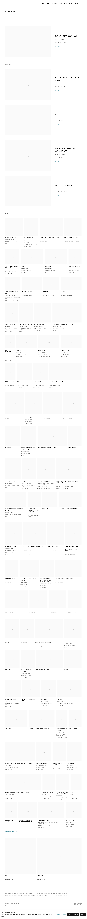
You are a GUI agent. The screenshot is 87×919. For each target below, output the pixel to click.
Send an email (80, 904)
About (60, 3)
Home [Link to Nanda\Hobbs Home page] (42, 3)
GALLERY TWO (57, 18)
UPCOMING (72, 18)
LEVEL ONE (65, 18)
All (43, 18)
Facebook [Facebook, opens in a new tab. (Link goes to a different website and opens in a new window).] (75, 904)
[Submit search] (81, 3)
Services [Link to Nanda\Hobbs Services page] (71, 3)
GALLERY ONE (48, 18)
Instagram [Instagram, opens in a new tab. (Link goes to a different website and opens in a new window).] (78, 904)
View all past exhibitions (12, 831)
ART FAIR (79, 18)
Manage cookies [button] (18, 910)
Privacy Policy (9, 910)
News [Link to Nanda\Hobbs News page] (65, 3)
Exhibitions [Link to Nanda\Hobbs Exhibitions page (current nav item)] (54, 3)
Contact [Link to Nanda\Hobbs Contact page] (77, 3)
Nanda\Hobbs (10, 3)
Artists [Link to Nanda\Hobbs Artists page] (47, 3)
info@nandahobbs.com (61, 895)
